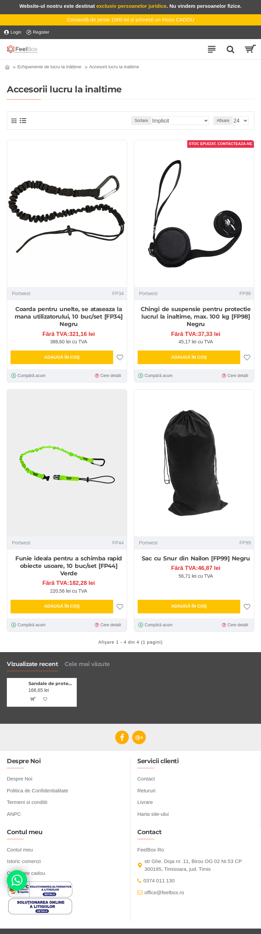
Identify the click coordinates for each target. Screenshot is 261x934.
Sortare (141, 120)
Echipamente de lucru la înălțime (49, 66)
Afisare (223, 120)
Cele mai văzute (87, 664)
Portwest (21, 293)
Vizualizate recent (32, 664)
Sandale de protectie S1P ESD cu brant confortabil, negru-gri (51, 683)
